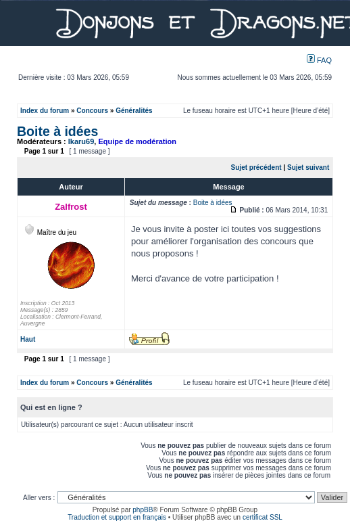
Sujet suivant (308, 167)
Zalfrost (71, 207)
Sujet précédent (256, 167)
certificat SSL (262, 517)
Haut (27, 339)
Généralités (134, 110)
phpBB (142, 510)
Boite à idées (57, 131)
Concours (92, 110)
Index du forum (44, 110)
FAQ (319, 60)
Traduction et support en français (117, 517)
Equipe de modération (137, 141)
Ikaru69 (81, 141)
